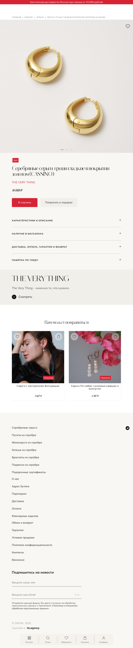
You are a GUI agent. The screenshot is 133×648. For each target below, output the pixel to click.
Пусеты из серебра (24, 435)
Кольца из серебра (24, 450)
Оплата (16, 508)
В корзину (24, 202)
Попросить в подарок (59, 202)
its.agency (33, 628)
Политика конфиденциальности (32, 545)
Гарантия (18, 530)
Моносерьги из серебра (27, 442)
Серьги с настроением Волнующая (38, 386)
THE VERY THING (23, 182)
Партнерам (19, 493)
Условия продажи (23, 537)
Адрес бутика (20, 486)
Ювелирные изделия (25, 516)
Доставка (18, 501)
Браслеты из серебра (25, 457)
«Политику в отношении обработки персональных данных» (44, 607)
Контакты (18, 552)
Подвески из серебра (25, 464)
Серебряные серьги (24, 427)
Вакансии (18, 559)
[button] (66, 86)
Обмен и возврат (22, 522)
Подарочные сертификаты (29, 472)
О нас (15, 479)
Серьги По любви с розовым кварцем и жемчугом (95, 387)
